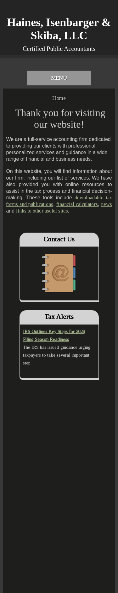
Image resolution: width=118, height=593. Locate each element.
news (106, 204)
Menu (59, 78)
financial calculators (77, 204)
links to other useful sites (42, 210)
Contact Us (59, 239)
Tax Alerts (59, 317)
